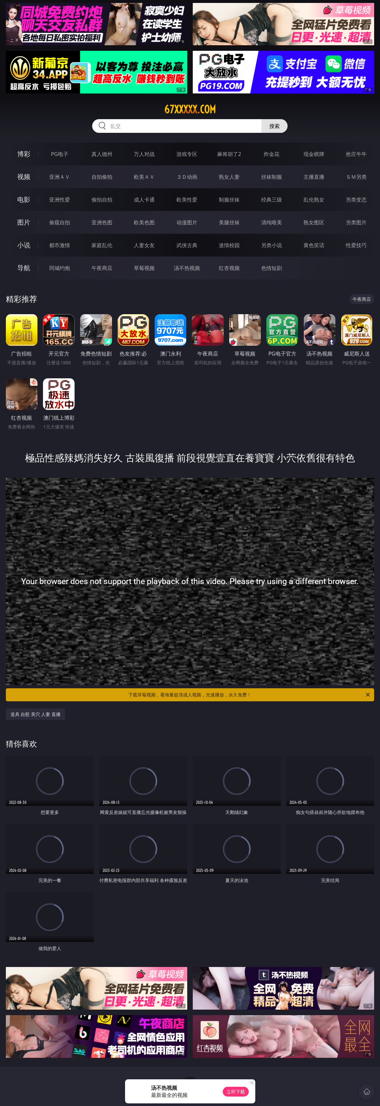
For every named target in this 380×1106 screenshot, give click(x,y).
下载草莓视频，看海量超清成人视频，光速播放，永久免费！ (249, 695)
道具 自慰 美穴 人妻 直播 (35, 714)
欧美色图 (144, 222)
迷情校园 (229, 245)
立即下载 (236, 1091)
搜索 (274, 126)
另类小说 (271, 245)
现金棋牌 (313, 154)
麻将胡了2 (229, 154)
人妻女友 (144, 245)
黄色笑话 (313, 245)
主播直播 (313, 176)
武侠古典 (186, 245)
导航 (23, 267)
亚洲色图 (101, 222)
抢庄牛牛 (356, 154)
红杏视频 (229, 268)
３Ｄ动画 (186, 176)
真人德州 (101, 154)
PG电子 (59, 154)
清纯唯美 (271, 222)
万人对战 (144, 154)
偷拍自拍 (101, 199)
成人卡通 (144, 199)
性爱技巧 (356, 245)
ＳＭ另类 (356, 176)
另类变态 (356, 199)
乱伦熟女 (313, 199)
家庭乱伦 (101, 245)
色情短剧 (271, 268)
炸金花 (271, 154)
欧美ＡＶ (144, 176)
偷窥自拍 (59, 222)
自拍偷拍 (101, 176)
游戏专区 (186, 154)
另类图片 (356, 222)
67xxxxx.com (190, 109)
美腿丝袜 (229, 222)
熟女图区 (313, 222)
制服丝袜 (229, 199)
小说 (23, 245)
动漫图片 (186, 222)
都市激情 (59, 245)
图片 (23, 222)
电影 (23, 199)
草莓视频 (144, 268)
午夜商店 (101, 268)
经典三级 (271, 199)
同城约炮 (59, 268)
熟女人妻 (229, 176)
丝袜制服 (271, 176)
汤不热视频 (187, 268)
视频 (23, 176)
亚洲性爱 (59, 199)
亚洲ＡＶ (59, 176)
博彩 (23, 153)
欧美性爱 (186, 199)
